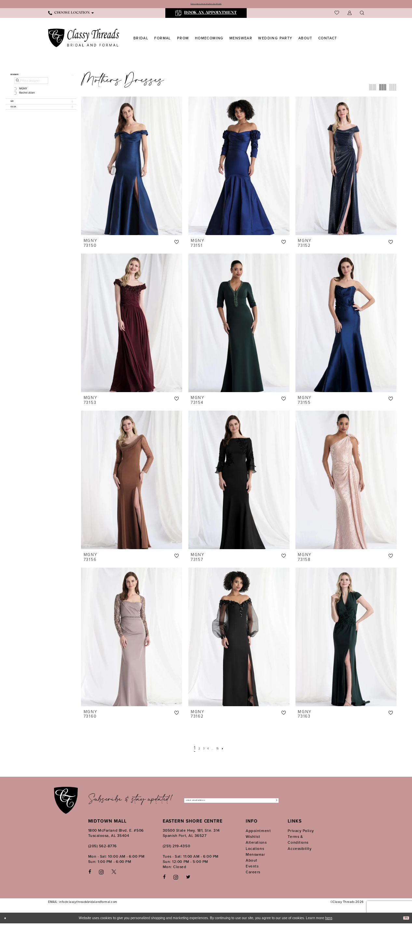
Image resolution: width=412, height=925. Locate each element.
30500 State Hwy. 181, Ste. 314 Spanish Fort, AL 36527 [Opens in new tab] (191, 834)
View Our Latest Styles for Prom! (206, 4)
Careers (253, 874)
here (328, 919)
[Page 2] (194, 749)
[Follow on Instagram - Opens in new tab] (175, 878)
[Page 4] (208, 749)
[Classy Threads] (83, 39)
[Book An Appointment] (206, 15)
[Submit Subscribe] (274, 802)
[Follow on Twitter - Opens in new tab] (188, 878)
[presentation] (131, 167)
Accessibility (299, 850)
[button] (349, 15)
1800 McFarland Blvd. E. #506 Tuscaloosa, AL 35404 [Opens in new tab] (116, 834)
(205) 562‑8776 (102, 848)
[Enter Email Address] (231, 802)
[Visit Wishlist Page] (336, 14)
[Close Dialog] (7, 919)
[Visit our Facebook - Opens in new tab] (89, 873)
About (251, 862)
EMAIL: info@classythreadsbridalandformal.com (82, 903)
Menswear (255, 856)
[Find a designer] (31, 86)
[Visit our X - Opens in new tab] (114, 873)
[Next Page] (230, 749)
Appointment (258, 832)
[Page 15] (222, 749)
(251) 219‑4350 (176, 848)
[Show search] (362, 15)
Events (252, 868)
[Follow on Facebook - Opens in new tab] (164, 878)
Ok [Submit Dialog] (404, 919)
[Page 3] (201, 749)
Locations (255, 850)
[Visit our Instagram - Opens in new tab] (101, 873)
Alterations (256, 844)
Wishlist (253, 838)
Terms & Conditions (298, 841)
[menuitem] (71, 14)
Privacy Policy (301, 832)
